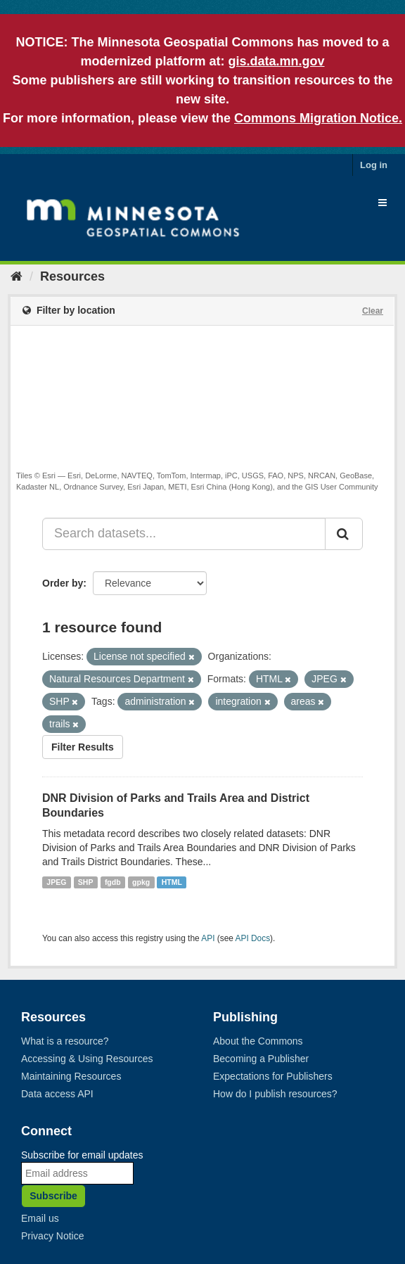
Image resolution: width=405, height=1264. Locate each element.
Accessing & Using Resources (87, 1058)
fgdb (113, 882)
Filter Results (82, 747)
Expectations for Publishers (273, 1076)
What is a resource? (65, 1041)
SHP (86, 882)
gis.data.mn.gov (276, 61)
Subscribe (53, 1195)
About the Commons (258, 1041)
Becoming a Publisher (261, 1058)
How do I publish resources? (275, 1093)
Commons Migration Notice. (318, 118)
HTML (172, 882)
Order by (62, 583)
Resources (72, 276)
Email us (40, 1218)
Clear (372, 311)
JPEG (56, 882)
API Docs (253, 938)
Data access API (57, 1093)
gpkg (141, 882)
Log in (373, 165)
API (207, 938)
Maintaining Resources (71, 1076)
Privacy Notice (52, 1235)
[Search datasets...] (184, 534)
